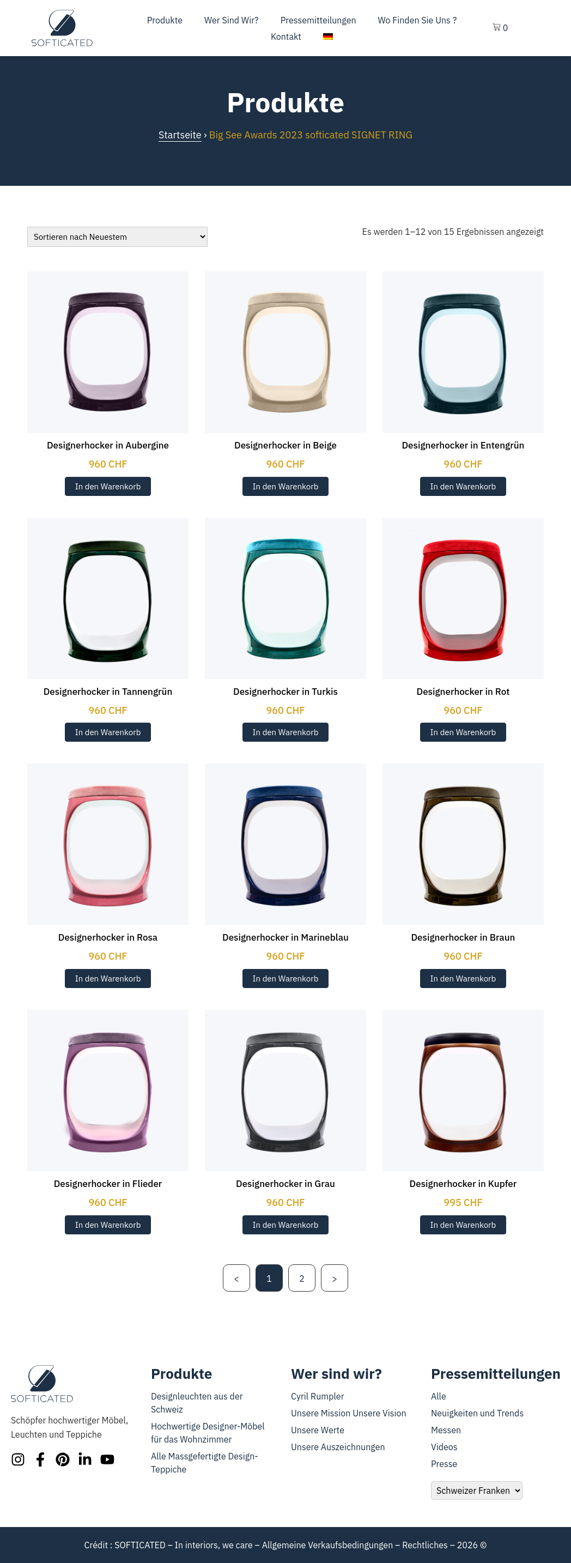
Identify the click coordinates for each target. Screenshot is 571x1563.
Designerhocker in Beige (285, 445)
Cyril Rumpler (317, 1396)
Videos (444, 1446)
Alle (438, 1396)
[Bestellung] (117, 237)
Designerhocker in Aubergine (108, 445)
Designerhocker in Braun (463, 937)
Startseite (180, 135)
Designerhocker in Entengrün (463, 445)
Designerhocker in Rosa (107, 937)
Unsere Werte (317, 1430)
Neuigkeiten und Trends (477, 1413)
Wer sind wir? (231, 20)
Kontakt (286, 36)
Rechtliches (425, 1545)
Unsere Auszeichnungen (338, 1446)
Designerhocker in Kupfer (463, 1184)
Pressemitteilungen (318, 20)
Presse (444, 1463)
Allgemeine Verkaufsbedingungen (327, 1545)
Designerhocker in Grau (285, 1184)
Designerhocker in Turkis (285, 692)
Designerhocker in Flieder (108, 1184)
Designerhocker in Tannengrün (108, 692)
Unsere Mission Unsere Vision (348, 1413)
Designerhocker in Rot (463, 692)
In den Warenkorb (108, 486)
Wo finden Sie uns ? (417, 20)
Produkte (165, 20)
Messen (446, 1430)
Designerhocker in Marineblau (285, 937)
